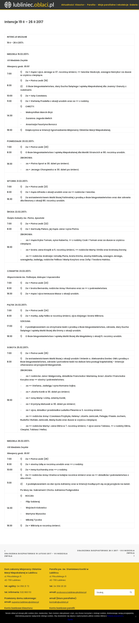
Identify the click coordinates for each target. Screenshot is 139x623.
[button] (131, 578)
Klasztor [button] (80, 4)
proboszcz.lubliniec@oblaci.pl (71, 578)
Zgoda (70, 619)
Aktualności (67, 4)
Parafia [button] (92, 4)
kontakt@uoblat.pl (58, 587)
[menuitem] (67, 5)
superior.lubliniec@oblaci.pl (25, 587)
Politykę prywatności (115, 616)
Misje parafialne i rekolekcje (113, 4)
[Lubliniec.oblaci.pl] (31, 4)
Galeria (134, 4)
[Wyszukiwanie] (114, 578)
